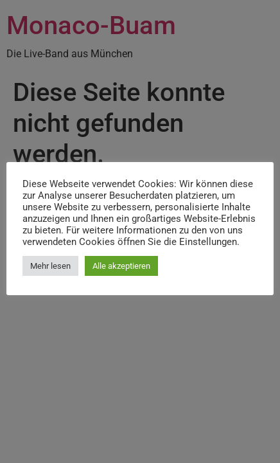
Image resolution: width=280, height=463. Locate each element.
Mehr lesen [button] (50, 266)
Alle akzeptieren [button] (121, 266)
